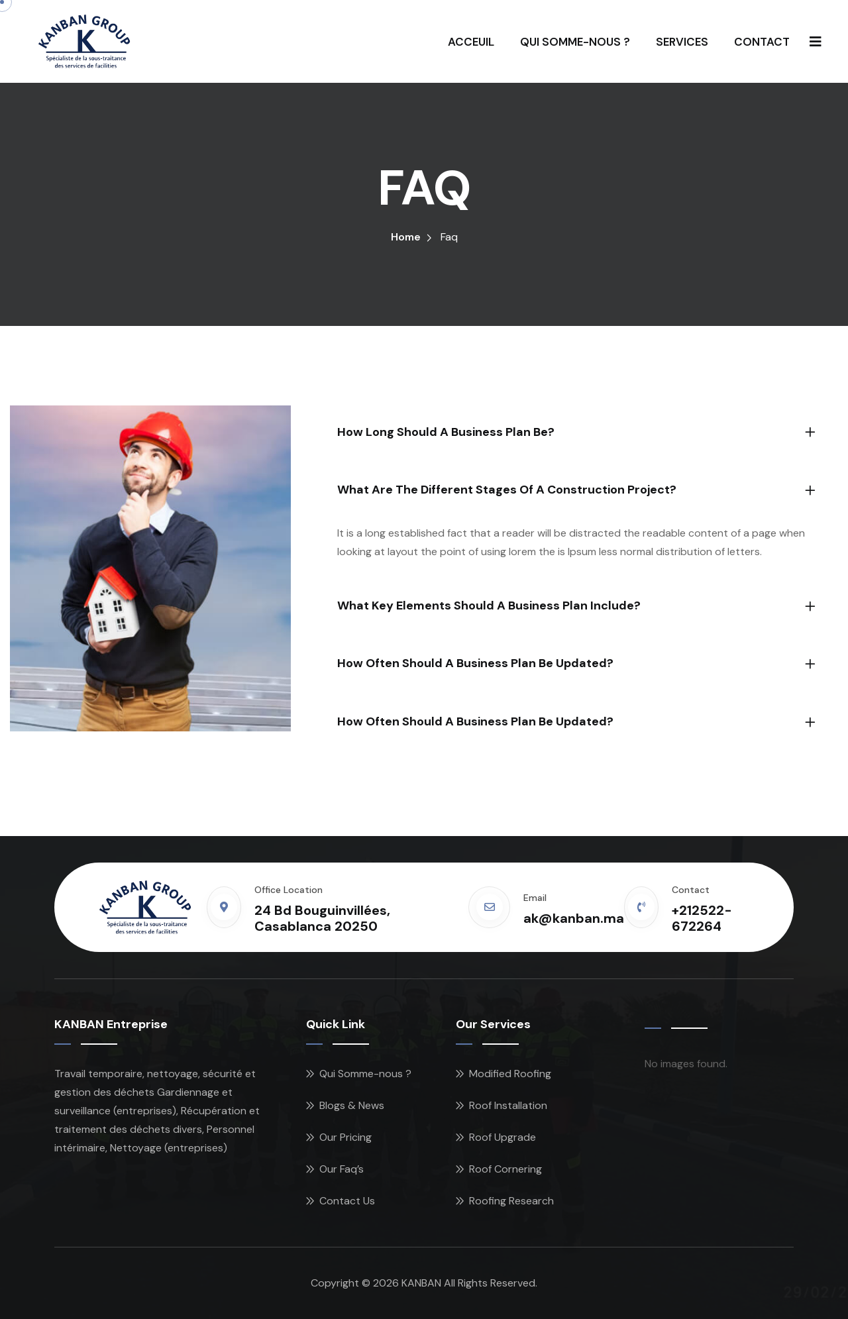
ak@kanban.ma (573, 918)
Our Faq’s (341, 1169)
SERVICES (682, 41)
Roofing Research (511, 1201)
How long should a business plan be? (446, 432)
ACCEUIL (471, 41)
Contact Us (347, 1201)
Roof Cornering (505, 1169)
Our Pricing (345, 1137)
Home (406, 237)
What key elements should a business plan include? (489, 605)
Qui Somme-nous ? (365, 1074)
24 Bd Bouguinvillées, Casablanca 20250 (322, 918)
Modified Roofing (510, 1074)
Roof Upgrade (502, 1137)
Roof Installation (508, 1105)
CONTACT (762, 41)
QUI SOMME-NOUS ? (575, 41)
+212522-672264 (702, 918)
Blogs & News (351, 1105)
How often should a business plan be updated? (475, 663)
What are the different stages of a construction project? (506, 490)
